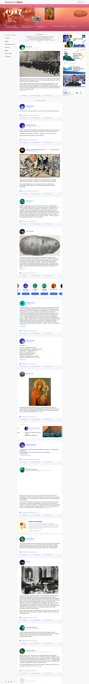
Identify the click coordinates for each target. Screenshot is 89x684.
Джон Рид (29, 46)
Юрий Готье (29, 201)
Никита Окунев (30, 302)
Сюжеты (7, 47)
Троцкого (22, 317)
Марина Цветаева (31, 444)
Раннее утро (29, 373)
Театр (27, 562)
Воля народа (29, 231)
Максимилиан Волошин (31, 428)
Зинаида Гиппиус (31, 125)
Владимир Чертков (31, 627)
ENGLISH (80, 2)
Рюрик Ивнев (30, 106)
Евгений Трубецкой (31, 469)
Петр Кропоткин (54, 289)
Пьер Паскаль (30, 538)
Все (58, 281)
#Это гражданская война (25, 455)
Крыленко (48, 310)
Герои (6, 41)
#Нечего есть (22, 268)
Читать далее (23, 324)
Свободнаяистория (26, 12)
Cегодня (7, 38)
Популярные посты (10, 44)
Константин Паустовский (26, 290)
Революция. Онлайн (10, 35)
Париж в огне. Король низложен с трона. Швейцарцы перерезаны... (30, 434)
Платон (48, 506)
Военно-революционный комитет (35, 149)
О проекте (7, 56)
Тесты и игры (8, 53)
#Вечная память (23, 90)
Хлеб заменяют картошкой (59, 26)
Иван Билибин (55, 149)
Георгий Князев (30, 650)
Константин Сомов (35, 290)
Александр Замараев (44, 290)
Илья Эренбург (30, 340)
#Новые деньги (23, 326)
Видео (6, 50)
